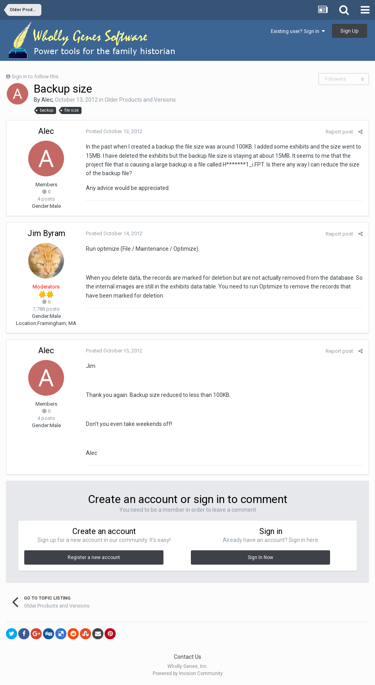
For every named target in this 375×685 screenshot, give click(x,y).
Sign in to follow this (35, 76)
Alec (46, 100)
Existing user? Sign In (298, 31)
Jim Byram (46, 233)
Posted (114, 131)
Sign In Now (260, 557)
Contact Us (187, 657)
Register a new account (94, 557)
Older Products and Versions (140, 100)
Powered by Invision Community (188, 673)
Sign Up (349, 31)
